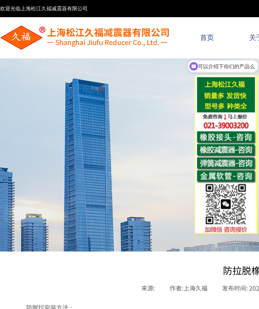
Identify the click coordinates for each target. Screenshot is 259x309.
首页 (207, 37)
